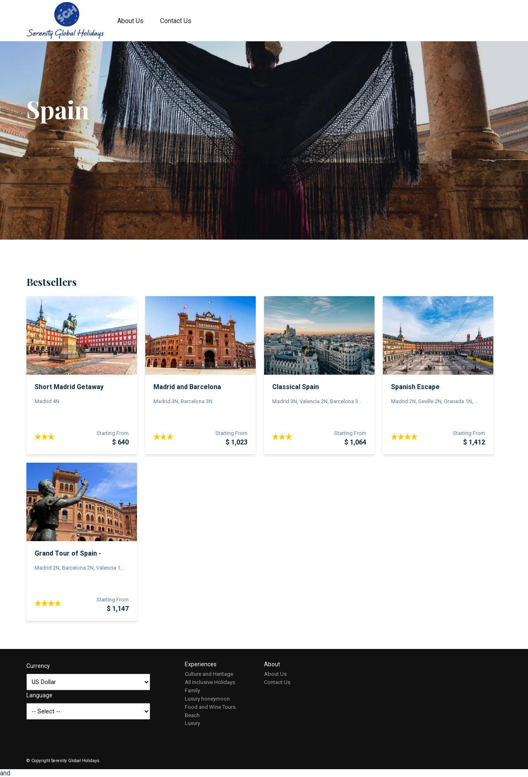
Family (192, 690)
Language (39, 695)
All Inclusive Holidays (210, 682)
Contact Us (175, 21)
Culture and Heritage (209, 674)
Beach (192, 715)
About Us (130, 21)
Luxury (192, 723)
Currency (38, 666)
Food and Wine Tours (210, 707)
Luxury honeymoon (207, 699)
